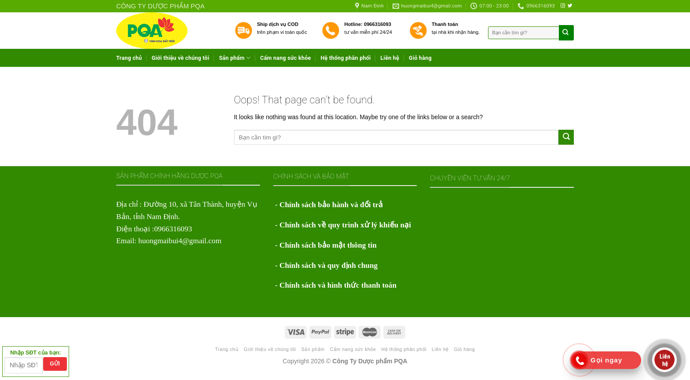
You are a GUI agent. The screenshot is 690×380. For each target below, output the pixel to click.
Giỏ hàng (420, 58)
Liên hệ (390, 58)
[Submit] (566, 137)
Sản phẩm (235, 58)
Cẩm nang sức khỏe (285, 58)
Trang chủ (129, 58)
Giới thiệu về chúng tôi (180, 58)
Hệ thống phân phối (345, 58)
